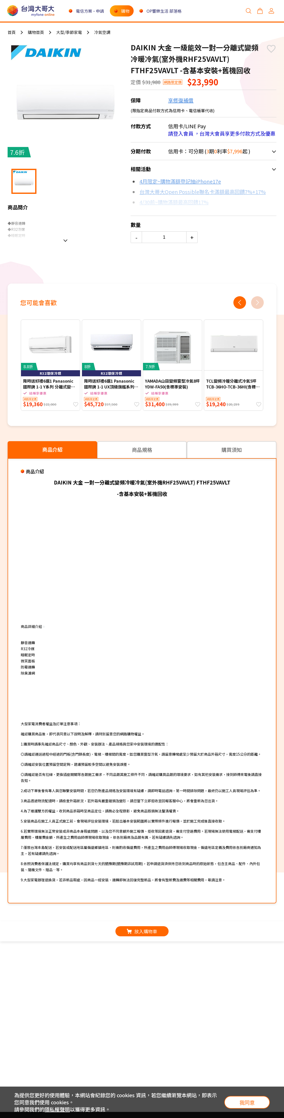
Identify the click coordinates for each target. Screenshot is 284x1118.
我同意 (247, 1102)
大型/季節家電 (69, 32)
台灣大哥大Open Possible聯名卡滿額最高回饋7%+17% (202, 191)
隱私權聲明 (57, 1109)
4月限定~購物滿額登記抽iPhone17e (180, 181)
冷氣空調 (102, 32)
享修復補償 (181, 100)
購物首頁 (36, 32)
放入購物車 (142, 931)
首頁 (12, 32)
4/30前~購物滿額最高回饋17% (174, 202)
